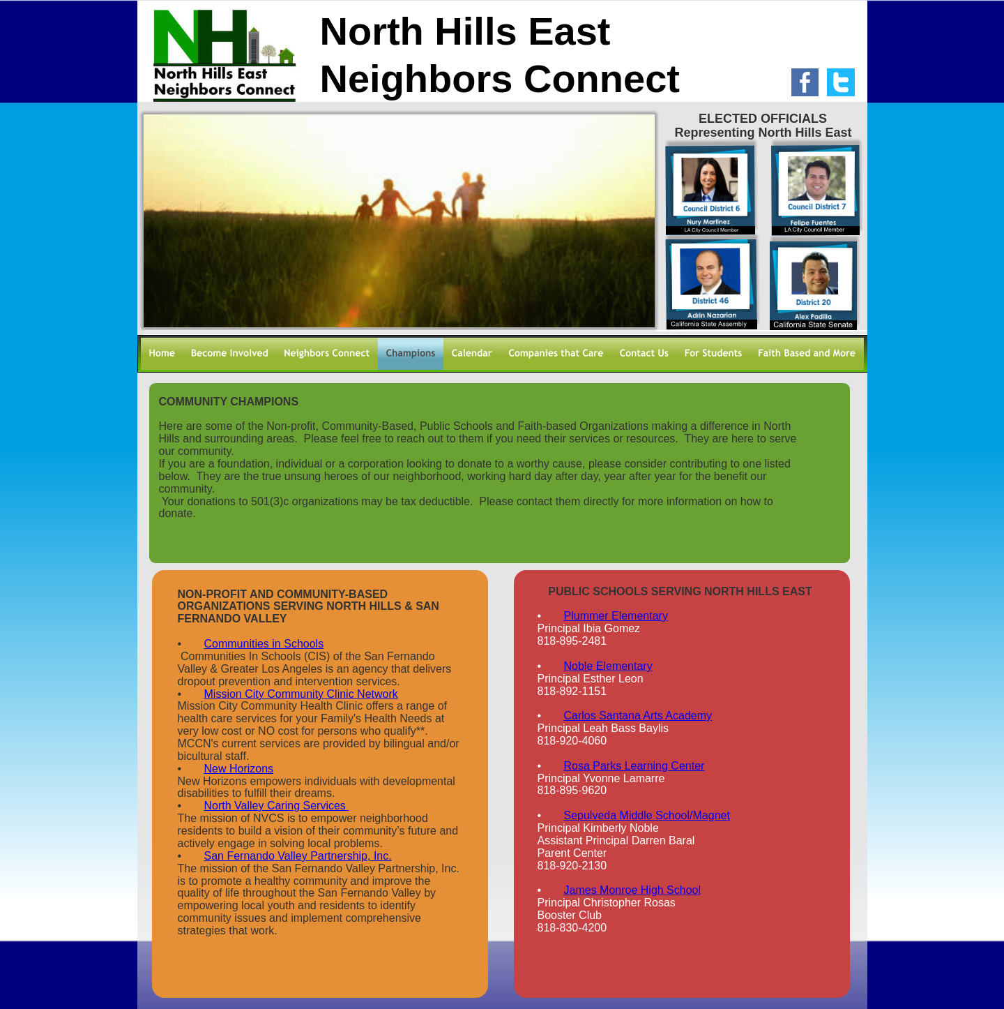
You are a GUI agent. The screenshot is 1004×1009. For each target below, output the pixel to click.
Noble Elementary (608, 666)
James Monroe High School (632, 890)
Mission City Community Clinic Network (301, 694)
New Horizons (239, 769)
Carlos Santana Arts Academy (638, 716)
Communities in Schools (264, 644)
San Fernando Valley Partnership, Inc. (298, 856)
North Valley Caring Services (276, 806)
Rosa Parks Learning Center (634, 766)
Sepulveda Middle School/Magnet (647, 815)
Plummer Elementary (616, 616)
